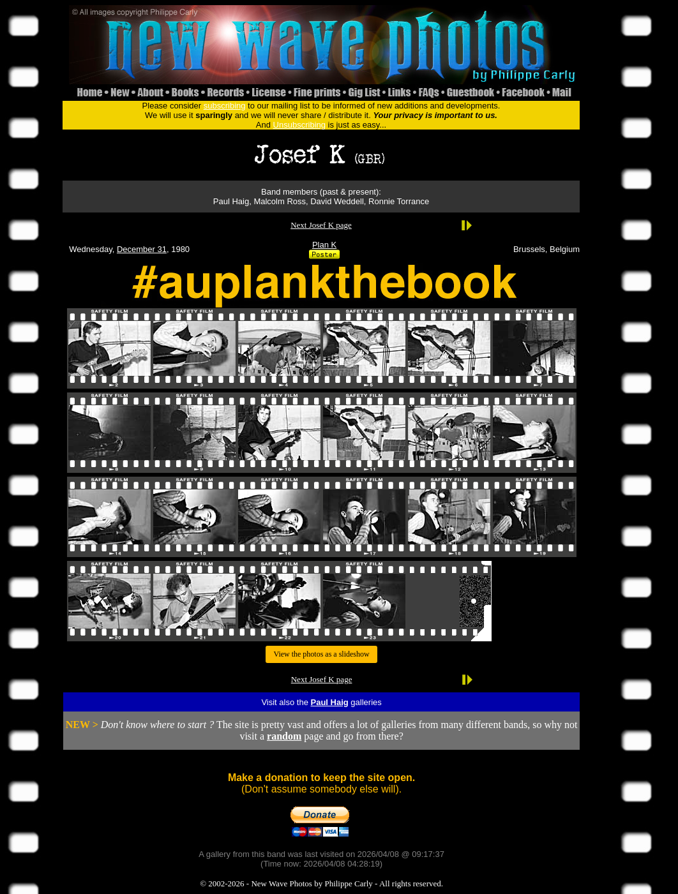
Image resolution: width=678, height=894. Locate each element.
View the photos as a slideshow (321, 654)
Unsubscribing (299, 125)
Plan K (324, 245)
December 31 (142, 249)
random (284, 736)
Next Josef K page (321, 225)
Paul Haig (329, 702)
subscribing (225, 105)
